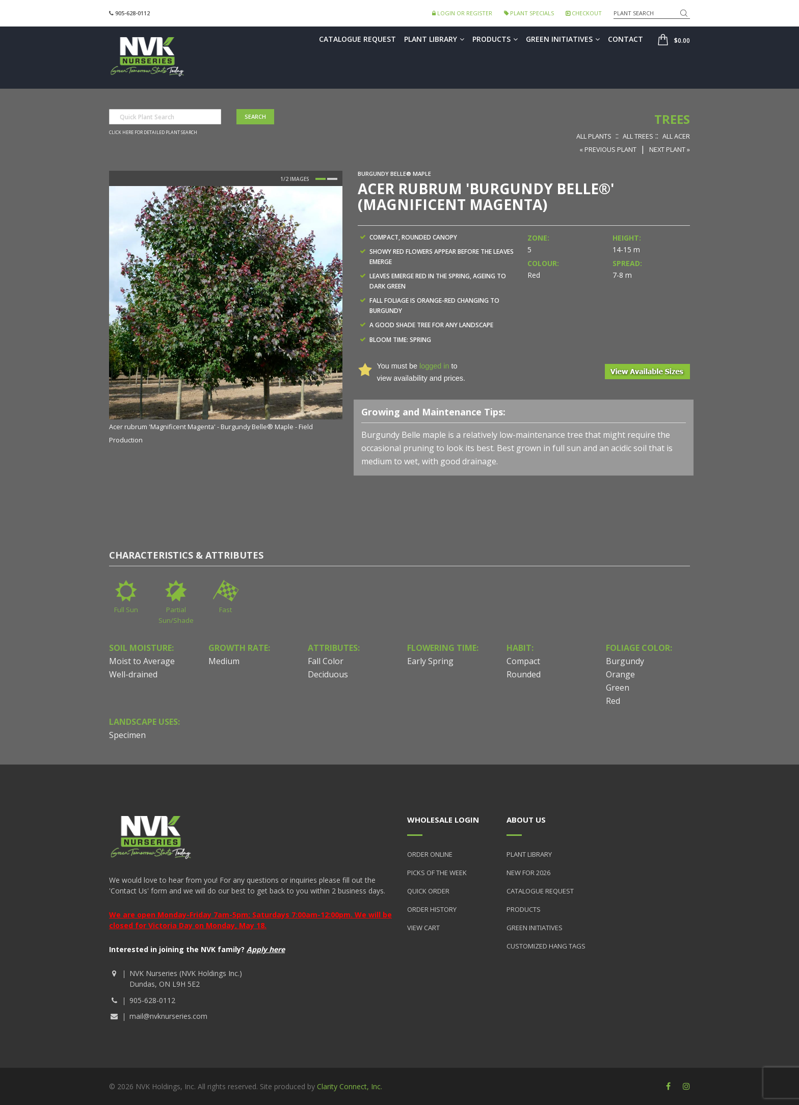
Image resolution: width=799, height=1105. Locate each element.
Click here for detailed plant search (153, 132)
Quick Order (428, 891)
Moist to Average (142, 661)
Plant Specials (529, 13)
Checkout (584, 13)
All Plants (593, 136)
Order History (432, 909)
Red (613, 700)
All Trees (638, 136)
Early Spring (430, 661)
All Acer (676, 136)
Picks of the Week (437, 872)
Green (617, 687)
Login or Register (462, 13)
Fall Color (325, 661)
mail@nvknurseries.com (168, 1016)
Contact (625, 39)
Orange (620, 674)
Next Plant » (669, 149)
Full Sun (126, 609)
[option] (225, 316)
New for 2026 (528, 872)
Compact (523, 661)
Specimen (127, 735)
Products (495, 39)
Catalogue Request (357, 39)
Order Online (429, 854)
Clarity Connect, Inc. (349, 1086)
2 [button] (332, 179)
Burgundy (625, 661)
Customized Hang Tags (546, 946)
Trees (672, 119)
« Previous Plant (607, 149)
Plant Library (434, 39)
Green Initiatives (563, 39)
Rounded (524, 674)
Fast (225, 609)
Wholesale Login (443, 819)
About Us (526, 819)
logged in (434, 366)
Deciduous (328, 674)
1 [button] (320, 179)
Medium (223, 661)
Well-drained (133, 674)
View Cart (423, 927)
